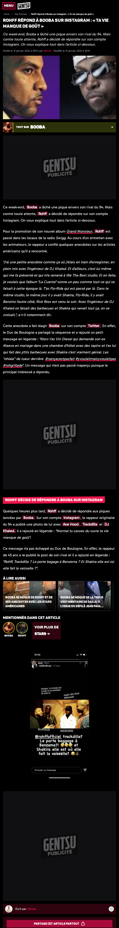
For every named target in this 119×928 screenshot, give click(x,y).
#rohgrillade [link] (12, 365)
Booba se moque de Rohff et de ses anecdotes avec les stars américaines (28, 602)
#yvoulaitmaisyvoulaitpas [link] (95, 359)
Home (7, 14)
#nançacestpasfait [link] (59, 359)
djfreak (48, 50)
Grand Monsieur (79, 231)
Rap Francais (21, 14)
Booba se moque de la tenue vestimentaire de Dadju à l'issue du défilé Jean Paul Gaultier (81, 602)
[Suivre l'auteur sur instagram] (111, 909)
